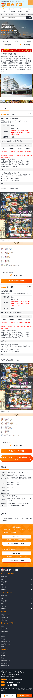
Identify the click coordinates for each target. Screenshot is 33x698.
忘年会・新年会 (4, 631)
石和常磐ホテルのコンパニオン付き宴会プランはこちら (16, 458)
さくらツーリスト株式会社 (14, 672)
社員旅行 (3, 626)
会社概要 (3, 653)
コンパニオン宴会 (25, 9)
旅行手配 (3, 655)
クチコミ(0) (27, 41)
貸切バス (4, 11)
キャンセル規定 (4, 663)
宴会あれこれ (4, 620)
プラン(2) (5, 41)
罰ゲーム (3, 636)
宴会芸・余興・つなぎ (6, 641)
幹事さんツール (4, 617)
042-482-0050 (11, 682)
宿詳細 (16, 41)
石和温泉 (23, 14)
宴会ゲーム (20, 11)
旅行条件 (3, 658)
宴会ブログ (29, 11)
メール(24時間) (25, 45)
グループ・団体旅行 (8, 9)
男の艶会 (3, 639)
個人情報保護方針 (5, 665)
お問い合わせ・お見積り (16, 543)
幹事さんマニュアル (5, 615)
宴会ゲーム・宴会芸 (7, 623)
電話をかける (8, 45)
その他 (2, 646)
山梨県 (17, 14)
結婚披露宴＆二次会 (5, 644)
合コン (2, 634)
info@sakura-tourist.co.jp (17, 505)
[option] (16, 85)
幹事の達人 (12, 11)
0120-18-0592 (13, 503)
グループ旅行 (4, 629)
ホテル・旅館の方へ (5, 660)
